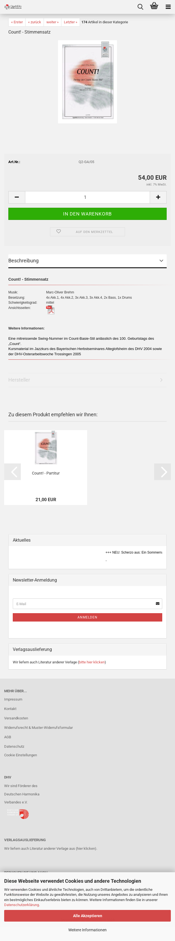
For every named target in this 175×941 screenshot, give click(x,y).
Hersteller (19, 380)
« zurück (34, 22)
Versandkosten (16, 718)
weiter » (52, 22)
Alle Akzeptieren (87, 916)
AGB (7, 737)
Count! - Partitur (46, 473)
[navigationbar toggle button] (168, 7)
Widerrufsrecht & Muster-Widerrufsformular (38, 728)
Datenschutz (14, 746)
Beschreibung (23, 260)
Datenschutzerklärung (21, 905)
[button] (16, 197)
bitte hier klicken (92, 662)
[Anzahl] (87, 197)
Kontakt (10, 709)
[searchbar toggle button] (140, 7)
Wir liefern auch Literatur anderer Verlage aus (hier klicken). (50, 848)
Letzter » (70, 22)
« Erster (17, 22)
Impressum (13, 699)
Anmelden (88, 617)
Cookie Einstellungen (20, 755)
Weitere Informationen (87, 930)
